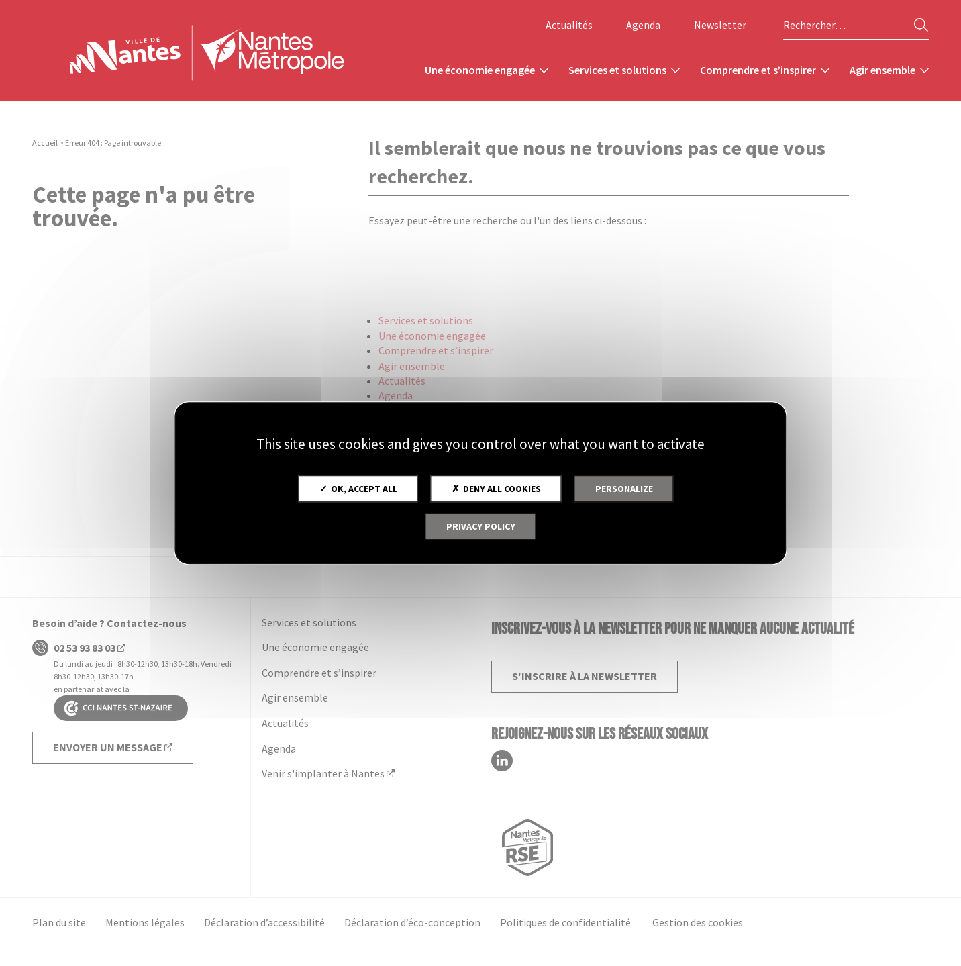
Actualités (569, 25)
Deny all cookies (496, 489)
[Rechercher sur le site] (856, 25)
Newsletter (720, 25)
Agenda (643, 25)
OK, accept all (358, 489)
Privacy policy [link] (480, 526)
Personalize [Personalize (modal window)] (624, 489)
